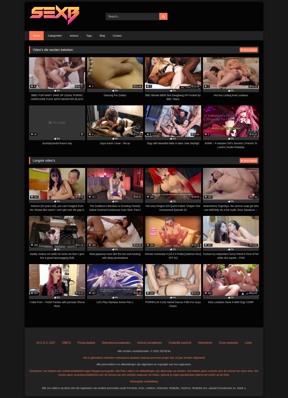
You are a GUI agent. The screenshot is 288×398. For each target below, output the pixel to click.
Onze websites (228, 342)
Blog (102, 35)
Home (36, 35)
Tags (89, 35)
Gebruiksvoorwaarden (116, 342)
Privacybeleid (86, 342)
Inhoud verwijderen (149, 342)
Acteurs (74, 35)
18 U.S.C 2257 (45, 342)
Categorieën (55, 35)
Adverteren (205, 342)
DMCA (66, 342)
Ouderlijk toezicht (180, 342)
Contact (117, 35)
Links (248, 342)
